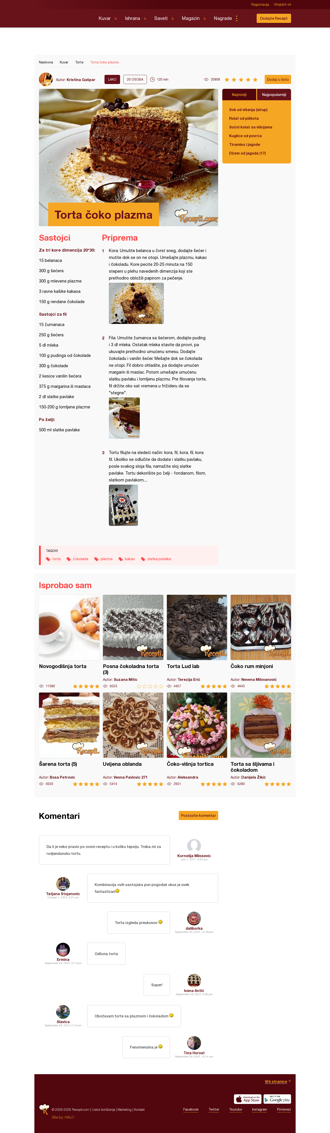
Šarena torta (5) (69, 739)
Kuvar (105, 18)
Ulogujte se (282, 4)
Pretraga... (245, 18)
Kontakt (139, 1109)
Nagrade (223, 18)
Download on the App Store (247, 1099)
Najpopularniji (274, 94)
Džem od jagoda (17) (247, 153)
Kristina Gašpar (81, 79)
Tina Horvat (194, 1053)
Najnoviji (239, 94)
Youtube (235, 1109)
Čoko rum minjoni (261, 641)
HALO (69, 1117)
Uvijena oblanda (133, 739)
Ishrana (132, 18)
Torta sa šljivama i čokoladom (261, 739)
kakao (130, 559)
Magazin (191, 18)
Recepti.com (65, 16)
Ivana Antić (194, 990)
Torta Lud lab (197, 641)
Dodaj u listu (278, 79)
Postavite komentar (198, 815)
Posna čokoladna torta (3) (133, 641)
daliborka (194, 928)
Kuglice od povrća (245, 135)
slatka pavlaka (159, 559)
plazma (107, 559)
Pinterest (284, 1109)
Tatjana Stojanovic (63, 893)
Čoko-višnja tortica (197, 739)
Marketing (125, 1109)
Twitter (214, 1109)
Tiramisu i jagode (244, 144)
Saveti (161, 18)
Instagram (259, 1109)
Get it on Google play (277, 1099)
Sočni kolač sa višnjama (250, 127)
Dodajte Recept (274, 18)
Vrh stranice (276, 1081)
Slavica (63, 1021)
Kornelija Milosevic (194, 855)
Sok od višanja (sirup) (248, 109)
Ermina (63, 959)
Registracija (260, 4)
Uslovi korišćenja (103, 1109)
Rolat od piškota (244, 118)
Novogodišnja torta (69, 641)
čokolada (80, 559)
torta (56, 559)
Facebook (190, 1109)
